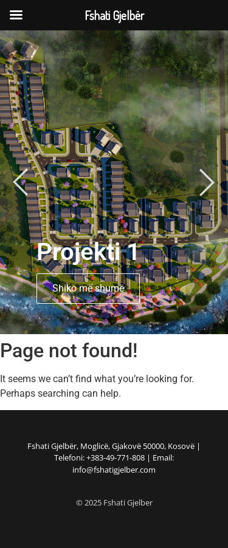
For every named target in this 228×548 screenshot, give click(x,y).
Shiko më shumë (88, 288)
